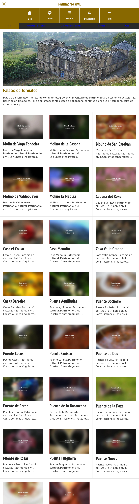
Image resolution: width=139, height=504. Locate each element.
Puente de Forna (15, 405)
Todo (9, 26)
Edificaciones (104, 26)
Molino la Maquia (62, 196)
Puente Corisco (60, 353)
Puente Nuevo (106, 458)
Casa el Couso (13, 248)
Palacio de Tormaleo (20, 90)
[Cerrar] (4, 4)
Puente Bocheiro (108, 301)
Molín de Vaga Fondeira (21, 143)
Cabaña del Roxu (108, 196)
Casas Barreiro (14, 301)
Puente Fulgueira (62, 458)
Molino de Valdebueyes (21, 196)
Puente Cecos (13, 353)
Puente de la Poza (110, 405)
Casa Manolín (59, 248)
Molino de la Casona (64, 143)
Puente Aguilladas (63, 301)
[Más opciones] (109, 15)
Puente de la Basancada (67, 405)
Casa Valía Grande (109, 248)
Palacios (128, 26)
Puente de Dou (107, 353)
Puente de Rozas (16, 458)
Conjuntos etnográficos (36, 26)
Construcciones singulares (72, 26)
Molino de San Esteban (113, 144)
